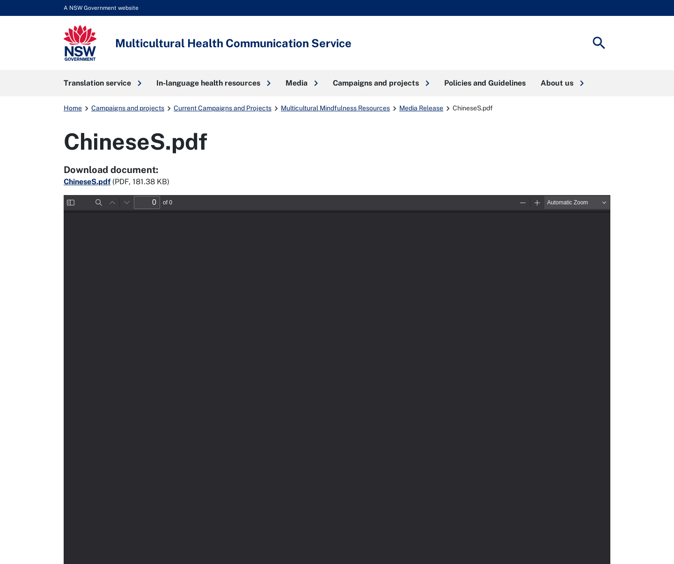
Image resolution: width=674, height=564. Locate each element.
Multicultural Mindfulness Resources (335, 108)
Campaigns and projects (127, 108)
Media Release (421, 108)
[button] (102, 83)
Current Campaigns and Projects (222, 108)
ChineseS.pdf (87, 181)
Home (73, 108)
